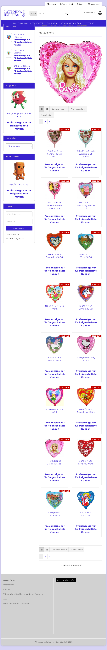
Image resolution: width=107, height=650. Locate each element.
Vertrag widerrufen (66, 585)
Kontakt (7, 594)
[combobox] (59, 113)
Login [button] (80, 4)
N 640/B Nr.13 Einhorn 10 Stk (54, 363)
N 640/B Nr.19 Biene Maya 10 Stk (86, 415)
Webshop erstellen (43, 646)
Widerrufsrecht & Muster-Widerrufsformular (23, 598)
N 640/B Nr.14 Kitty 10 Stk (86, 363)
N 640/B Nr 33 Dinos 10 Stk (54, 518)
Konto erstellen (12, 239)
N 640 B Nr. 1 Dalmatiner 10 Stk (54, 260)
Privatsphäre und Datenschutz (17, 608)
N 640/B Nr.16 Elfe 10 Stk (54, 415)
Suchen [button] (51, 4)
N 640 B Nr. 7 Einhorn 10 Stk (86, 311)
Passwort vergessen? (15, 243)
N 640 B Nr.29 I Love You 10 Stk (85, 466)
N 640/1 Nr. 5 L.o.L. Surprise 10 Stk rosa (54, 158)
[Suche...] (33, 13)
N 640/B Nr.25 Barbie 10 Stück (54, 466)
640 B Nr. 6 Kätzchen (85, 518)
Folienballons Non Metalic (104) (64, 23)
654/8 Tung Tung (19, 189)
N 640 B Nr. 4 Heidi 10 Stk (54, 311)
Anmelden (19, 233)
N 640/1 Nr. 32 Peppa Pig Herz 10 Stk (86, 210)
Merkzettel (93, 4)
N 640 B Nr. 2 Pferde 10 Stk (85, 260)
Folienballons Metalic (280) (28, 23)
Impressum (8, 589)
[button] (66, 4)
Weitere (90, 23)
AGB (5, 603)
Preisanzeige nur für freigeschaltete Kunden (19, 130)
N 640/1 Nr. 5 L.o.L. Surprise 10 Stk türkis (86, 158)
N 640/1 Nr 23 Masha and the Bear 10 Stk (54, 210)
